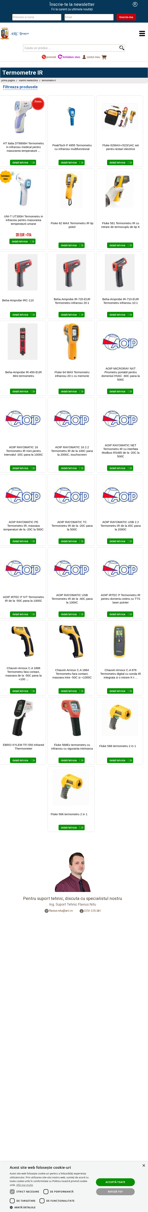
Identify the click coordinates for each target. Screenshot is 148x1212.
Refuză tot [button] (115, 1191)
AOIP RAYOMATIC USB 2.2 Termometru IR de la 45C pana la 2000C (120, 525)
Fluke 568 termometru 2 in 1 (117, 746)
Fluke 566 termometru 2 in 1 (69, 814)
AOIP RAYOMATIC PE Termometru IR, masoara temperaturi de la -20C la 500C (23, 525)
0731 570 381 (92, 910)
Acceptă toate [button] (115, 1182)
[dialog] (74, 1187)
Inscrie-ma (126, 17)
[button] (51, 1207)
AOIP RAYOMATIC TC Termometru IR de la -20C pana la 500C (72, 525)
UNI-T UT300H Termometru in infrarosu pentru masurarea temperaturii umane (23, 220)
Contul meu (91, 57)
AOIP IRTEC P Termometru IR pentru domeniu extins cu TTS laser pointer (120, 598)
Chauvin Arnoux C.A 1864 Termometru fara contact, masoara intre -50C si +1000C (72, 673)
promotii (49, 57)
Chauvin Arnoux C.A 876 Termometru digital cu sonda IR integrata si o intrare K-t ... (120, 673)
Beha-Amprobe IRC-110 (18, 300)
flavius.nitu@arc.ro (61, 910)
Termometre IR (49, 80)
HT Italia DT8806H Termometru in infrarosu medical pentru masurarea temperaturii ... (23, 147)
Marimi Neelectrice (28, 80)
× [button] (143, 1165)
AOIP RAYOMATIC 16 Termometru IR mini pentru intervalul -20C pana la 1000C (23, 450)
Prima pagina (8, 80)
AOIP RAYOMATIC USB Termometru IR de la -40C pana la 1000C (72, 598)
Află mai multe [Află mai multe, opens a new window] (24, 1185)
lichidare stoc (69, 57)
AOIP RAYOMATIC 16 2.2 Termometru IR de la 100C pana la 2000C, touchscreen (72, 450)
